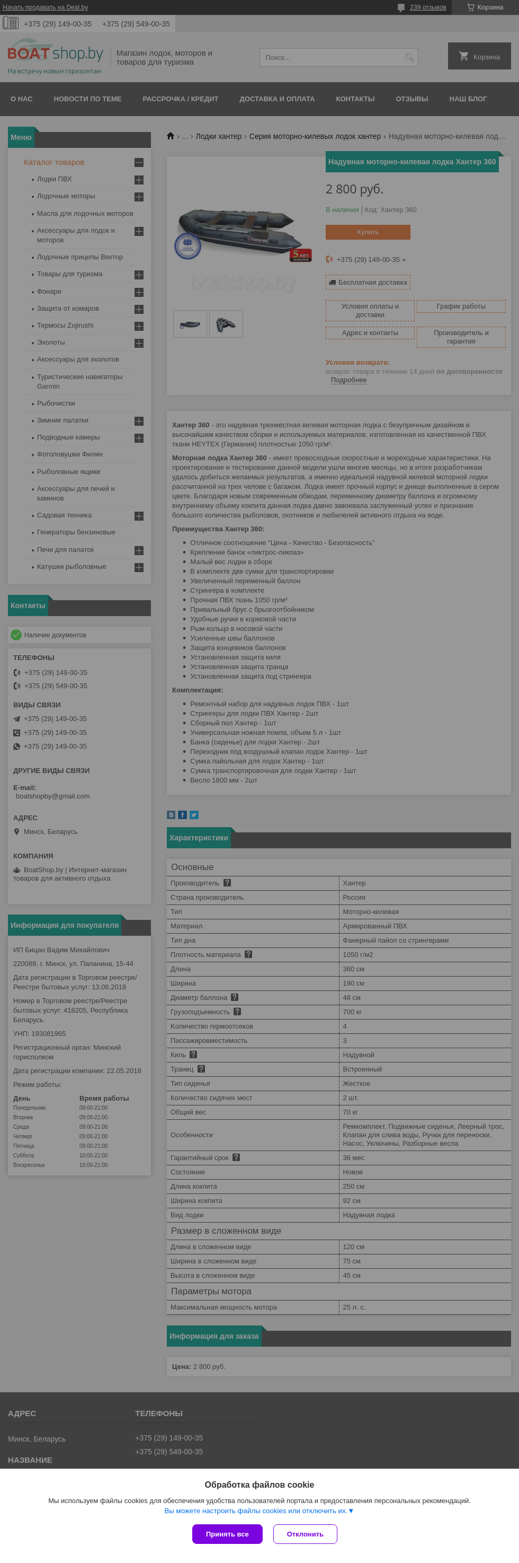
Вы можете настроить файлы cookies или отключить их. (255, 1511)
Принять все (227, 1534)
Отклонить (305, 1534)
